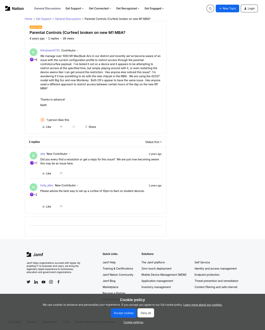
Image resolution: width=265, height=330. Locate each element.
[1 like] (54, 120)
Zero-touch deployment (156, 268)
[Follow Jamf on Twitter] (28, 281)
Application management (157, 280)
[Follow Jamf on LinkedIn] (36, 282)
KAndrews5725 (50, 50)
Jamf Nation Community (118, 274)
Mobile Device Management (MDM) (163, 274)
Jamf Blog (109, 280)
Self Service (202, 262)
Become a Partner (114, 293)
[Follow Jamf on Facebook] (58, 282)
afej (42, 153)
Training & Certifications (118, 268)
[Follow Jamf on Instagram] (51, 282)
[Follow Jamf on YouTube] (43, 282)
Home (28, 18)
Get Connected (100, 8)
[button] (227, 8)
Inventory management (156, 287)
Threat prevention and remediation (216, 280)
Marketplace (110, 287)
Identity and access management (216, 268)
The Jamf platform (153, 262)
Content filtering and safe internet (216, 287)
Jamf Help (109, 262)
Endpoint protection (207, 274)
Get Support (74, 8)
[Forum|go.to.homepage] (14, 8)
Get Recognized (128, 8)
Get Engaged (154, 8)
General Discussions (47, 8)
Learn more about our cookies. (202, 304)
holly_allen (47, 185)
